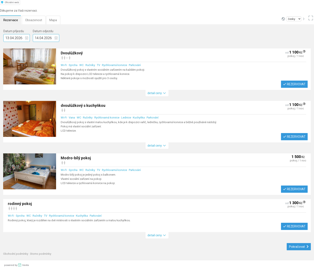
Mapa (53, 20)
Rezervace (10, 20)
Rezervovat (294, 84)
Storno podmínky (40, 253)
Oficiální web (10, 2)
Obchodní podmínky (16, 253)
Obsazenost (33, 20)
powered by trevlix (16, 265)
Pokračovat (299, 247)
